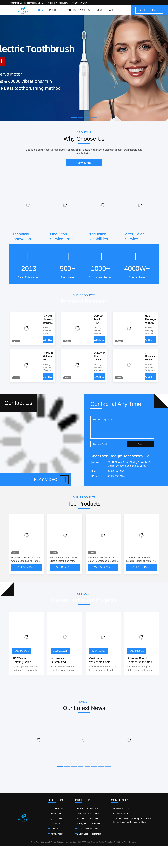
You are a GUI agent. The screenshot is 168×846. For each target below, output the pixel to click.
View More (84, 162)
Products (56, 10)
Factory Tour (55, 813)
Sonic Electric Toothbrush (88, 813)
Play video (51, 479)
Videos (71, 10)
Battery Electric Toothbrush (89, 834)
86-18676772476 (79, 3)
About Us (86, 10)
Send (141, 444)
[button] (60, 766)
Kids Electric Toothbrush (87, 818)
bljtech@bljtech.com (58, 3)
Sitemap (54, 829)
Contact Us (55, 824)
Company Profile (57, 808)
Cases (111, 10)
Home (41, 10)
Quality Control (57, 818)
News (99, 10)
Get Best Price (48, 339)
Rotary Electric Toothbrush (88, 824)
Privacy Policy (56, 834)
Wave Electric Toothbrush (88, 829)
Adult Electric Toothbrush (88, 808)
